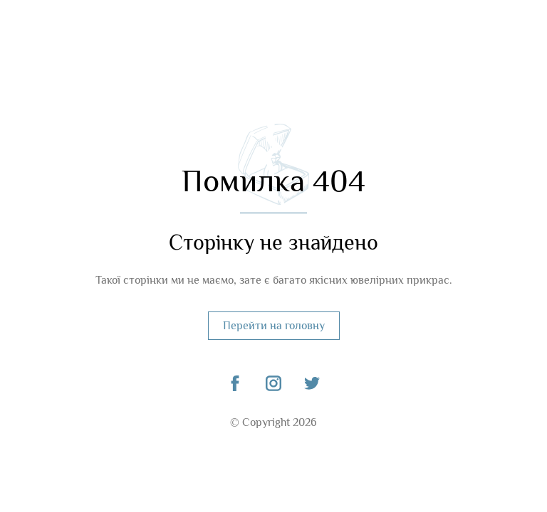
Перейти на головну (274, 325)
